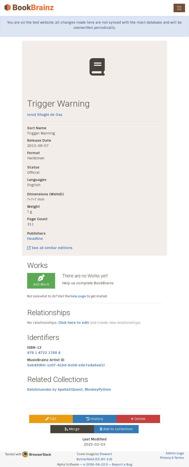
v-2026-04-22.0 (95, 465)
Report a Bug (122, 465)
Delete (138, 419)
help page (78, 296)
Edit (50, 419)
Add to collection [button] (116, 429)
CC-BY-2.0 (103, 459)
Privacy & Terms (172, 458)
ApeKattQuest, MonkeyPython (84, 389)
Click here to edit (73, 322)
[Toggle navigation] (179, 8)
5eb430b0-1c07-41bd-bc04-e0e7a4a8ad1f (66, 365)
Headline (35, 238)
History (94, 419)
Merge (72, 429)
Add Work (41, 280)
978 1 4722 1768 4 (43, 352)
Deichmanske (39, 389)
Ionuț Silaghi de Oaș (44, 114)
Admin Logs (175, 453)
